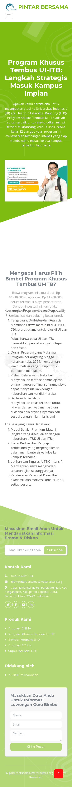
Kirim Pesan (36, 746)
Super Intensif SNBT (23, 651)
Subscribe (55, 550)
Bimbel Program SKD (24, 639)
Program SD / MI (20, 645)
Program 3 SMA (19, 628)
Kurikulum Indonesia (23, 675)
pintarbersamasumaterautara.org (31, 773)
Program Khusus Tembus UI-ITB (31, 634)
